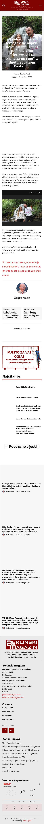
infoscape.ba (27, 821)
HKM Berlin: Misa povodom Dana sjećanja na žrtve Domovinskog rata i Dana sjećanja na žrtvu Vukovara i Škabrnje (21, 529)
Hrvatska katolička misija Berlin (28, 419)
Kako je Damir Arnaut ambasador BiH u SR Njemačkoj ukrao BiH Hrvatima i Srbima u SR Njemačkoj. (21, 486)
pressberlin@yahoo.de (11, 694)
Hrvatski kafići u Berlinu (25, 387)
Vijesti (26, 34)
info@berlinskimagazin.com (13, 697)
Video (16, 34)
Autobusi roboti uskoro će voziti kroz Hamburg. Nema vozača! (32, 314)
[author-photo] (3, 491)
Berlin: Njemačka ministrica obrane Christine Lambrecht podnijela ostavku (11, 314)
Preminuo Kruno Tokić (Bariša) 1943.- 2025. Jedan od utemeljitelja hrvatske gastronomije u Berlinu (28, 429)
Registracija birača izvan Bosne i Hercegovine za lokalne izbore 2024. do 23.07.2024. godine (28, 408)
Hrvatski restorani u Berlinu (27, 397)
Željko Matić (25, 74)
